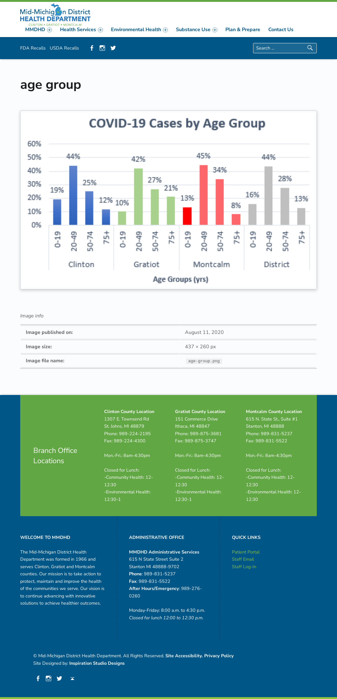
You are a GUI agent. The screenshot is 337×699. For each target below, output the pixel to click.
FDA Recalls (33, 48)
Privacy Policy (219, 656)
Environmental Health (139, 29)
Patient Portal (246, 552)
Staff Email (243, 559)
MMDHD (38, 29)
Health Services (81, 29)
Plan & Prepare (242, 29)
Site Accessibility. (184, 656)
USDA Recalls (64, 48)
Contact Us (280, 29)
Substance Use (196, 29)
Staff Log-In (244, 566)
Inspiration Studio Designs (97, 663)
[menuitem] (38, 29)
